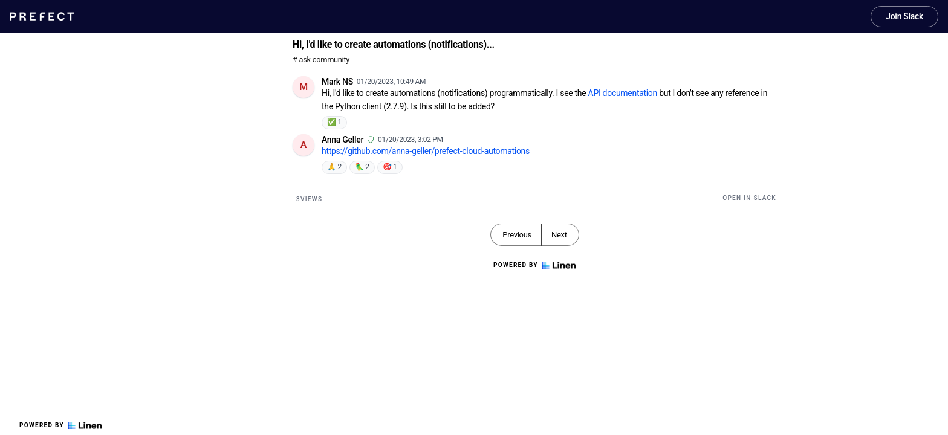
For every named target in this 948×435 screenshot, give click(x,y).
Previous (516, 234)
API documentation (622, 93)
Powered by (60, 425)
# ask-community (321, 59)
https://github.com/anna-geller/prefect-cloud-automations (426, 151)
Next (559, 234)
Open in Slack (749, 198)
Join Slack (904, 16)
